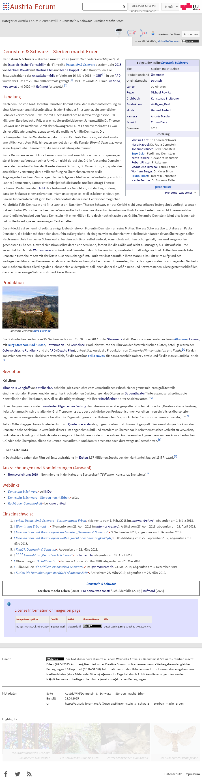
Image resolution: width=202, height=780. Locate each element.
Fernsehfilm (38, 64)
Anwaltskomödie (43, 75)
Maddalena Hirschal (144, 167)
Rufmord (42, 86)
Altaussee (180, 339)
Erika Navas (96, 356)
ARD (117, 75)
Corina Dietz (159, 122)
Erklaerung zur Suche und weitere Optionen (143, 7)
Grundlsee (78, 345)
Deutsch (156, 80)
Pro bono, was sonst (178, 193)
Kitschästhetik (109, 398)
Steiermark (114, 339)
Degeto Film (65, 350)
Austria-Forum (33, 6)
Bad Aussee (37, 345)
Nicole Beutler (140, 180)
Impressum (192, 774)
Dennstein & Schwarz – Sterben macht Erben (38, 497)
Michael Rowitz (161, 92)
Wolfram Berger (141, 171)
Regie (130, 92)
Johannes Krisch (142, 149)
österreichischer (18, 64)
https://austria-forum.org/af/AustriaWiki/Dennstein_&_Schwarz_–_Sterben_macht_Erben (124, 704)
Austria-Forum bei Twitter (17, 774)
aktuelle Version (168, 41)
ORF (98, 75)
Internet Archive (142, 520)
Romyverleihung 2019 (23, 474)
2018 (118, 64)
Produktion (134, 104)
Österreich (158, 75)
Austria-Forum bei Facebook (5, 774)
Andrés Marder (160, 116)
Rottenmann (55, 345)
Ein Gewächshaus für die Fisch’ (79, 758)
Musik (130, 110)
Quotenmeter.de (79, 424)
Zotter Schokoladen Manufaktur (127, 758)
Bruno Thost (139, 176)
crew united (57, 503)
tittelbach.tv (44, 388)
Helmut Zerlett (161, 110)
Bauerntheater (135, 393)
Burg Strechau (42, 331)
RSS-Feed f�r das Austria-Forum (29, 774)
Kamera (132, 116)
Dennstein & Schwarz (174, 63)
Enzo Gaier (138, 153)
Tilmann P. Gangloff (16, 388)
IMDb (48, 491)
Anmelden (191, 34)
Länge (131, 87)
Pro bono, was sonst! (95, 591)
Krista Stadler (140, 158)
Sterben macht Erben (54, 591)
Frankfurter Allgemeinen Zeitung (63, 406)
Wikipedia (122, 659)
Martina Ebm (139, 140)
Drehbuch (133, 98)
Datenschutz (173, 774)
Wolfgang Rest (160, 104)
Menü (169, 6)
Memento (95, 520)
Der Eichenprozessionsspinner (179, 758)
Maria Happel (140, 144)
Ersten (83, 457)
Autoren (76, 664)
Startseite (6, 7)
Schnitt (131, 122)
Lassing (194, 339)
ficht (42, 188)
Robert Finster (140, 162)
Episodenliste (163, 187)
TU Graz (190, 6)
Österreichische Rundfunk (20, 350)
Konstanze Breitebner (165, 98)
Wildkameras (42, 250)
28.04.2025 (63, 664)
